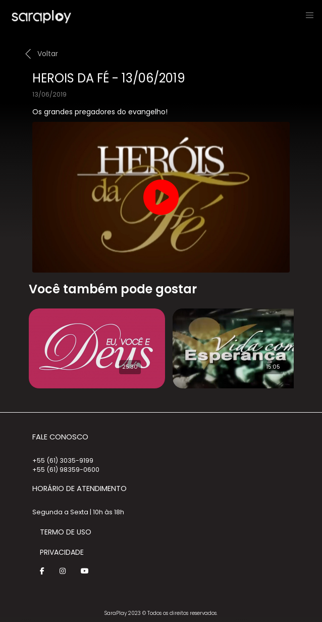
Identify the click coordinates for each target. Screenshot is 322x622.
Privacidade (62, 552)
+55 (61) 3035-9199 (62, 460)
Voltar (47, 54)
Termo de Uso (65, 532)
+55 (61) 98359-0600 (65, 469)
